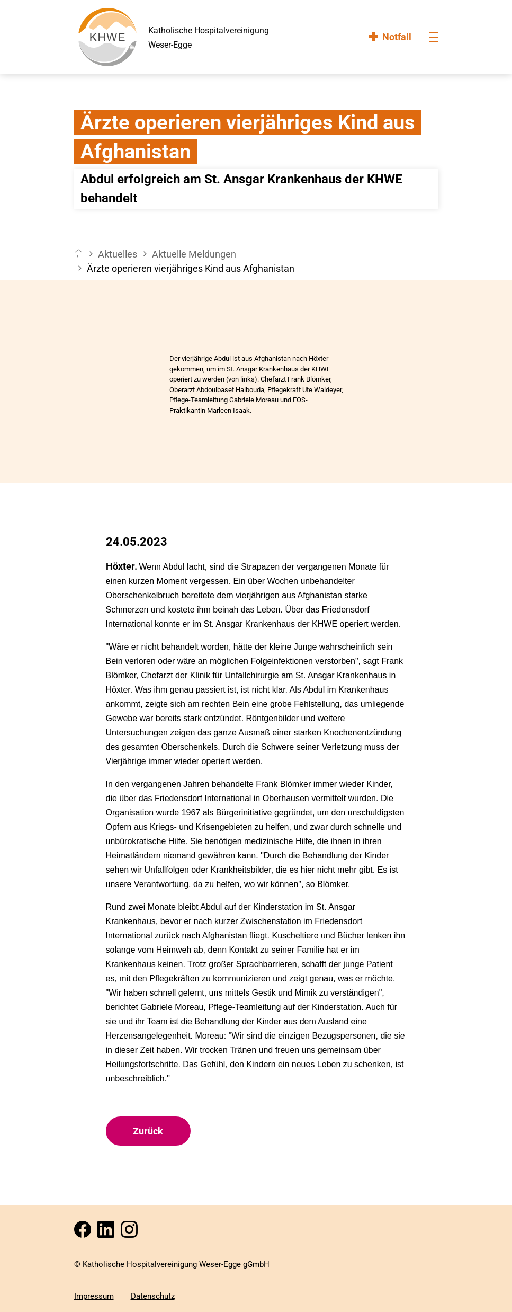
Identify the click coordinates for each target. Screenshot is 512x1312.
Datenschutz (153, 1296)
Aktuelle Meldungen (194, 254)
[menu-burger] (433, 36)
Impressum (94, 1296)
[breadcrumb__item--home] (78, 254)
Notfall (396, 36)
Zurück (148, 1131)
